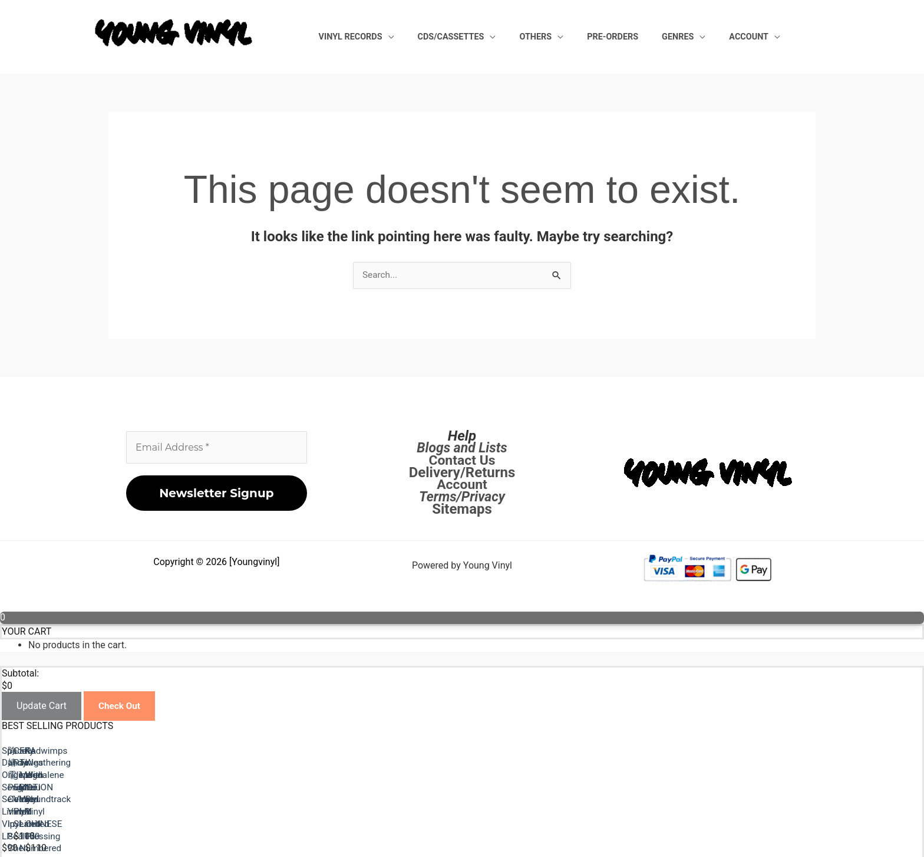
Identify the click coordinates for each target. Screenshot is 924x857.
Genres (699, 36)
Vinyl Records (428, 36)
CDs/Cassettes (514, 36)
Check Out (120, 706)
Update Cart (41, 706)
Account (756, 36)
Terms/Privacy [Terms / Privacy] (462, 497)
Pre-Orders (648, 36)
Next (40, 834)
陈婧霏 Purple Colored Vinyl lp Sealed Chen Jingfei (570, 798)
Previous (48, 822)
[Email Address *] (216, 448)
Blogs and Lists (462, 448)
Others (585, 36)
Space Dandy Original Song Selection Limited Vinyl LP (114, 798)
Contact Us (462, 460)
